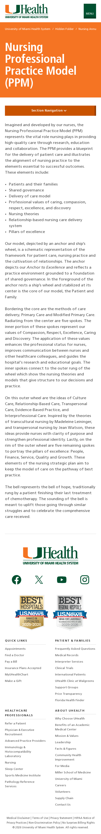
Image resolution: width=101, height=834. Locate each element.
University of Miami (68, 779)
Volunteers (62, 791)
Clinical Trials (64, 668)
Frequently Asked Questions (75, 649)
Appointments (15, 649)
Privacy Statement (61, 818)
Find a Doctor (14, 655)
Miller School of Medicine (73, 772)
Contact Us (63, 804)
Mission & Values (67, 736)
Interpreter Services (69, 661)
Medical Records (67, 655)
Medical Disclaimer (19, 818)
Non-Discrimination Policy (44, 823)
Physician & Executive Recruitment (19, 732)
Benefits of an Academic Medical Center (72, 727)
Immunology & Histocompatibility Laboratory (18, 752)
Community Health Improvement (68, 757)
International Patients (70, 674)
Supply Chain (64, 798)
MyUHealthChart (16, 674)
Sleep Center (14, 769)
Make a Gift (13, 681)
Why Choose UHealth (70, 718)
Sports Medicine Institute (23, 775)
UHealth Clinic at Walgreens (74, 681)
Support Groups (66, 687)
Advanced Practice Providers (25, 741)
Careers (60, 785)
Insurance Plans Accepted (23, 668)
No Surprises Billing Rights (78, 823)
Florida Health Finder (69, 700)
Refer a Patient (15, 723)
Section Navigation (50, 110)
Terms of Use (40, 818)
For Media (62, 766)
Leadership (63, 742)
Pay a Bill (11, 661)
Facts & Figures (65, 748)
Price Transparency (68, 694)
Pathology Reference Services (20, 784)
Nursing (10, 762)
